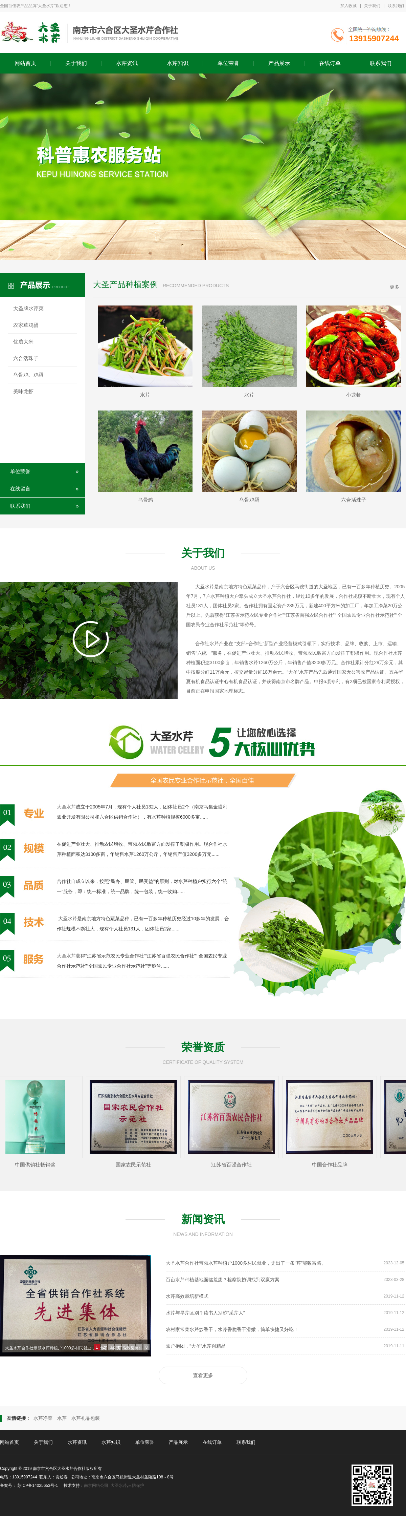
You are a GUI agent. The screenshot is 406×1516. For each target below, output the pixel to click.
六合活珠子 (26, 358)
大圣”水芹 (298, 672)
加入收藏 (348, 5)
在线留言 (20, 488)
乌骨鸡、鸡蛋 (28, 375)
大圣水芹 (204, 586)
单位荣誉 (228, 63)
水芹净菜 (42, 1418)
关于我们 (372, 5)
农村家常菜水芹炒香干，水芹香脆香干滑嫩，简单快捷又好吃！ (285, 1329)
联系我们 (396, 5)
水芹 (62, 1418)
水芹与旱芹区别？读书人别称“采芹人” (285, 1313)
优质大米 (23, 341)
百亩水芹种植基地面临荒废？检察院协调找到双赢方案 (285, 1279)
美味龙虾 (23, 391)
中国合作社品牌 (331, 1164)
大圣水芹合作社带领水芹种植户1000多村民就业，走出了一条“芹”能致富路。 (74, 1348)
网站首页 (25, 63)
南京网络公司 (96, 1485)
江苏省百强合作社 (233, 1164)
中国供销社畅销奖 (37, 1164)
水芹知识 (177, 63)
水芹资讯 (127, 63)
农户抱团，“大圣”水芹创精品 (285, 1346)
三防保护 (136, 1485)
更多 (394, 287)
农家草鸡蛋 (26, 325)
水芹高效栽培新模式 (285, 1296)
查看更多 (203, 1375)
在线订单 (330, 63)
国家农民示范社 (135, 1164)
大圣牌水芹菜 (28, 308)
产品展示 (279, 63)
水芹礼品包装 (85, 1418)
